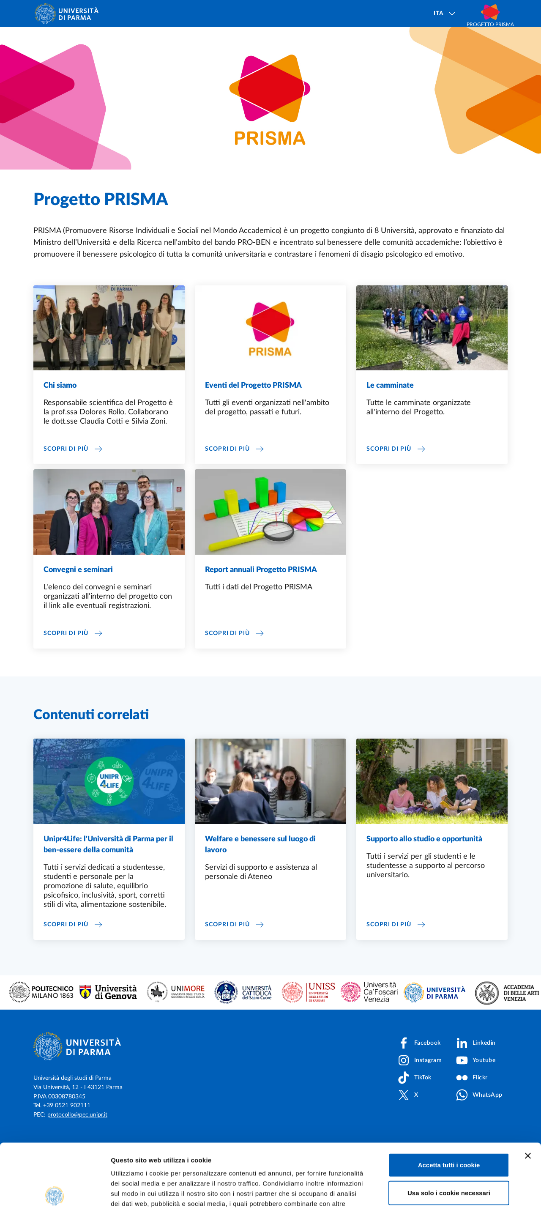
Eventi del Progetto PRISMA (253, 402)
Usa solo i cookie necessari (448, 1127)
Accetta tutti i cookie (449, 1099)
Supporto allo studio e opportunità (424, 856)
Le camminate (390, 402)
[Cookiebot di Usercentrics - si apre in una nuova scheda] (55, 1193)
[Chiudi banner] (528, 1091)
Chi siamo (60, 402)
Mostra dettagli (444, 1193)
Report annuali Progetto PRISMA (261, 587)
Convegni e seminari (78, 587)
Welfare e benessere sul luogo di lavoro (260, 861)
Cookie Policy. (133, 1159)
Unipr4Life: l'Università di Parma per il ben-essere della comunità (108, 861)
